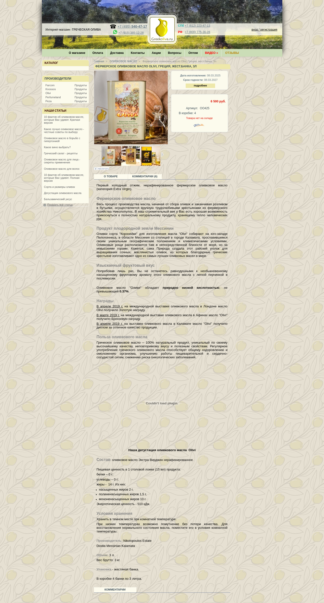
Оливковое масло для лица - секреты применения (62, 161)
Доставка (117, 53)
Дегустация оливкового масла (62, 193)
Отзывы (232, 53)
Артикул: (192, 108)
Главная (99, 61)
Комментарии (115, 589)
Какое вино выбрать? (57, 147)
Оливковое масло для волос (61, 168)
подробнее (200, 85)
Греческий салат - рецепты (61, 153)
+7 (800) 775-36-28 (197, 32)
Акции (156, 53)
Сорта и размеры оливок (59, 186)
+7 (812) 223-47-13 (197, 25)
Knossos (50, 89)
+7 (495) (132, 26)
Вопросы (174, 53)
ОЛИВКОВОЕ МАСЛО (123, 61)
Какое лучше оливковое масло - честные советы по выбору (64, 130)
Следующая (162, 154)
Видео (211, 53)
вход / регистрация (264, 29)
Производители (58, 78)
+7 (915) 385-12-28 (131, 33)
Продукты (81, 85)
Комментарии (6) (144, 176)
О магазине (77, 53)
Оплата (97, 53)
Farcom (49, 85)
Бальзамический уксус (58, 199)
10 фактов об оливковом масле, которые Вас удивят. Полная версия (64, 177)
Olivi (48, 93)
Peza (48, 101)
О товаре (111, 176)
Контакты (138, 53)
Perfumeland (53, 97)
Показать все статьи (60, 204)
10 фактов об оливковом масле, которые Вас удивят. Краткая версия (64, 119)
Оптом (193, 53)
